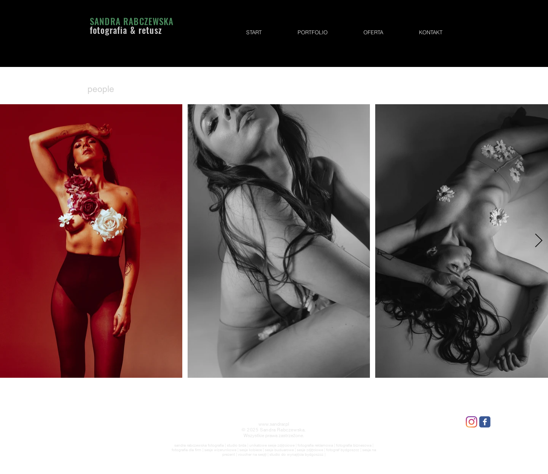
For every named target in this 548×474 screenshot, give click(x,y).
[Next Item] (538, 241)
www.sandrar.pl (273, 424)
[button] (313, 32)
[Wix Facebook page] (485, 422)
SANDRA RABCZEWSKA (132, 21)
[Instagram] (471, 422)
